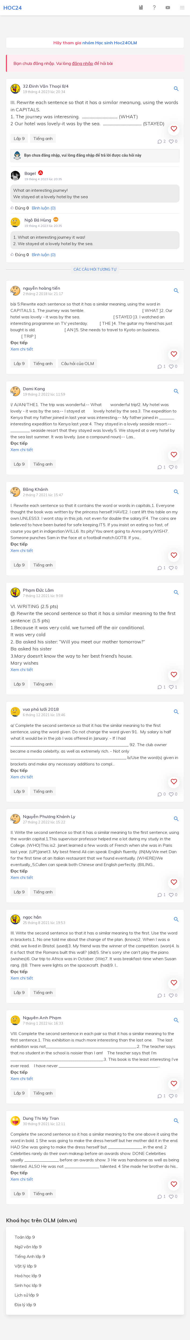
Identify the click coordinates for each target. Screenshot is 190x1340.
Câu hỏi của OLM (77, 363)
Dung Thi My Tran (41, 1118)
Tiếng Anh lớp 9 (29, 1256)
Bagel (30, 173)
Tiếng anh (43, 138)
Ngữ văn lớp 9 (28, 1246)
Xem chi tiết (21, 349)
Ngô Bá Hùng (37, 220)
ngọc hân (32, 917)
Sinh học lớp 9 (27, 1285)
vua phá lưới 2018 (41, 709)
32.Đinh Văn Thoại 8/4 (46, 86)
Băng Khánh (35, 489)
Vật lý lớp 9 (25, 1266)
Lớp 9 (19, 138)
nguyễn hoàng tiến (41, 288)
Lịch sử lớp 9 (26, 1295)
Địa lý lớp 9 (25, 1304)
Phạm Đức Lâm (38, 590)
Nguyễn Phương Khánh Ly (49, 816)
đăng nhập (82, 63)
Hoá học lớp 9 (27, 1275)
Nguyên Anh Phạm (42, 1017)
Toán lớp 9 (24, 1237)
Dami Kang (34, 388)
